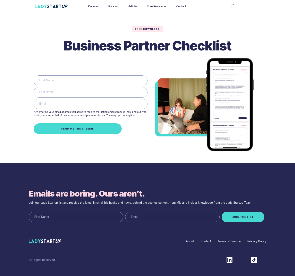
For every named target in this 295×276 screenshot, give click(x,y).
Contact (181, 6)
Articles (132, 6)
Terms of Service (229, 241)
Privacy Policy (256, 241)
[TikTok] (254, 259)
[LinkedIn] (229, 259)
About (190, 241)
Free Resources (156, 6)
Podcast (113, 6)
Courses (93, 6)
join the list (243, 217)
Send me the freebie (77, 128)
